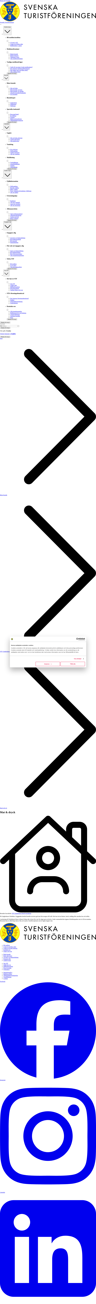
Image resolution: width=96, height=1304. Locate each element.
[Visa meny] (0, 24)
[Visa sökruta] (2, 324)
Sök (1, 326)
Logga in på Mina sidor (9, 947)
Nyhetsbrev (6, 969)
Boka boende (3, 495)
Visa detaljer (77, 658)
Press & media (7, 968)
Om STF (5, 963)
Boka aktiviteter (7, 956)
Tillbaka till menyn (5, 322)
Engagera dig (7, 959)
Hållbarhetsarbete (8, 966)
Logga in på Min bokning (10, 948)
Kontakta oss (6, 950)
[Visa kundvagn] (4, 324)
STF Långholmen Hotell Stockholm (21, 913)
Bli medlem (6, 945)
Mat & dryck (3, 808)
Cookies (5, 978)
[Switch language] (0, 324)
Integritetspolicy (7, 972)
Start (1, 338)
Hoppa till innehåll (5, 0)
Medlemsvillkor (7, 974)
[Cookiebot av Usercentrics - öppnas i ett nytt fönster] (77, 639)
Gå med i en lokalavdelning (10, 957)
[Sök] (18, 326)
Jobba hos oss (7, 965)
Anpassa (48, 664)
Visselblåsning (7, 977)
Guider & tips (7, 960)
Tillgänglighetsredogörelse (10, 975)
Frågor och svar (7, 951)
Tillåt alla (72, 664)
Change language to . (8, 334)
